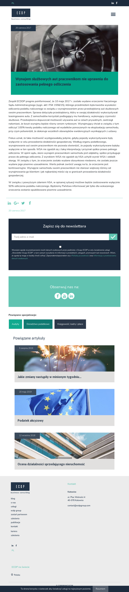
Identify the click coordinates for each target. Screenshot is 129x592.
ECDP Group (16, 510)
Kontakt (14, 526)
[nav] (113, 14)
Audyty (15, 324)
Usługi (13, 506)
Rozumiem (100, 588)
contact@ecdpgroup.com (79, 505)
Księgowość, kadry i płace (70, 324)
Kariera (14, 531)
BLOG (13, 498)
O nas (13, 502)
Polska (17, 575)
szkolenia (15, 535)
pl (13, 3)
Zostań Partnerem (19, 514)
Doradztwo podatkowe (38, 324)
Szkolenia (15, 518)
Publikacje (15, 522)
